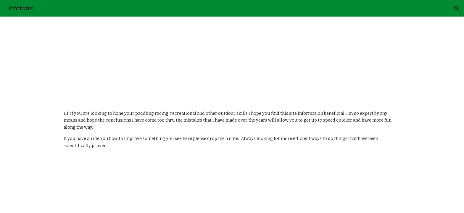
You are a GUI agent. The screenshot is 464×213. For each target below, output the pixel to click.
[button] (457, 8)
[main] (232, 58)
